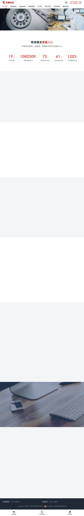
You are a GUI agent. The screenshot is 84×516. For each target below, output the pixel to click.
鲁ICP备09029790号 (36, 506)
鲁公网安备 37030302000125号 (55, 506)
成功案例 (57, 6)
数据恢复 (22, 6)
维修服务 (13, 6)
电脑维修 (31, 6)
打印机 (39, 6)
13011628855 (73, 2)
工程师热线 (42, 513)
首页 (5, 6)
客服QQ (70, 513)
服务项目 (66, 6)
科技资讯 (48, 6)
